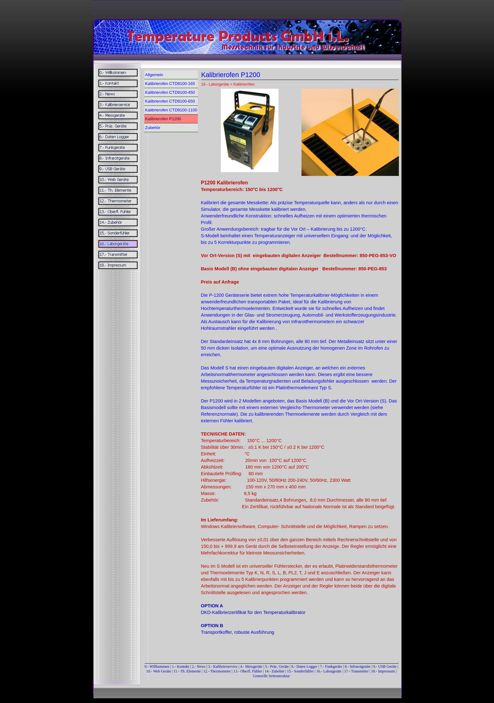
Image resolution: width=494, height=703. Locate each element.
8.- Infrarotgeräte (357, 666)
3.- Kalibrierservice (223, 666)
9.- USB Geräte (385, 666)
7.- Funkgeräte (331, 666)
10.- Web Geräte (158, 671)
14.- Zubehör (275, 671)
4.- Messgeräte (251, 666)
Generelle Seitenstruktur (271, 676)
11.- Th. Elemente (187, 671)
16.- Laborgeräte (329, 671)
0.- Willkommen (157, 666)
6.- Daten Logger (304, 666)
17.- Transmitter (356, 671)
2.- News (198, 666)
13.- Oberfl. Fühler (247, 671)
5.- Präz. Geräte (277, 666)
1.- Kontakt (180, 666)
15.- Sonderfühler (300, 671)
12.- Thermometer (217, 671)
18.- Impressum (383, 671)
